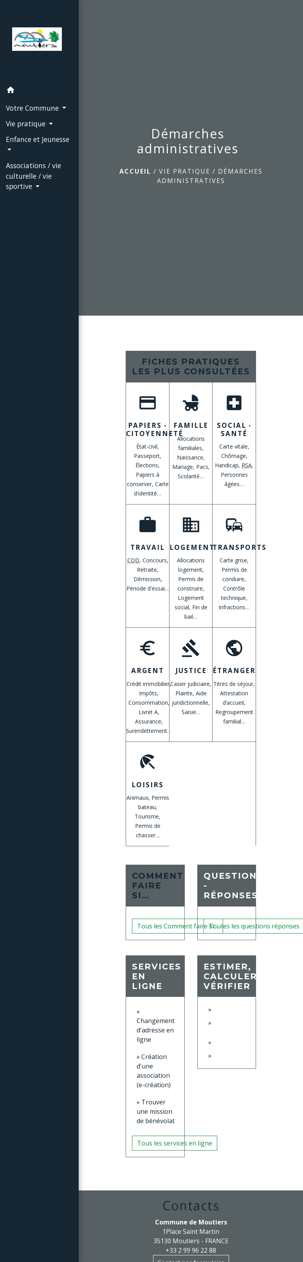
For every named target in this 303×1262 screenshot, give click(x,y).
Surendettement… (148, 730)
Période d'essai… (147, 588)
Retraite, (148, 569)
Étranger (234, 670)
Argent (147, 670)
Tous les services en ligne (174, 1143)
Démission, (147, 579)
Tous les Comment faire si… (177, 926)
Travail (147, 547)
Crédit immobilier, (148, 684)
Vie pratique (184, 171)
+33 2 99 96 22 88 (191, 1250)
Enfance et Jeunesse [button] (37, 139)
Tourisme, (148, 816)
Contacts (191, 1205)
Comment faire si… (158, 885)
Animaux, (139, 797)
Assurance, (149, 721)
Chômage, (234, 456)
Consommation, (149, 702)
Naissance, (191, 457)
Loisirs (148, 784)
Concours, (155, 560)
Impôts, (149, 693)
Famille (190, 425)
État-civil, (147, 446)
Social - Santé (234, 429)
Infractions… (234, 607)
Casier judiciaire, (190, 684)
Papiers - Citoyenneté (154, 429)
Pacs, (203, 466)
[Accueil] (39, 41)
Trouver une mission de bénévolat (156, 1111)
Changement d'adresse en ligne (156, 1030)
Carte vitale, (234, 446)
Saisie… (191, 712)
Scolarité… (191, 476)
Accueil (135, 171)
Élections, (147, 465)
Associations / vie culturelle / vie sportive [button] (33, 176)
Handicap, (228, 465)
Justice (191, 670)
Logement (192, 547)
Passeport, (147, 456)
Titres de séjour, (234, 684)
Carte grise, (234, 560)
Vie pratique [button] (26, 123)
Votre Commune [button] (33, 108)
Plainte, (185, 693)
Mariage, (184, 466)
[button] (39, 91)
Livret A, (149, 712)
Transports (240, 547)
